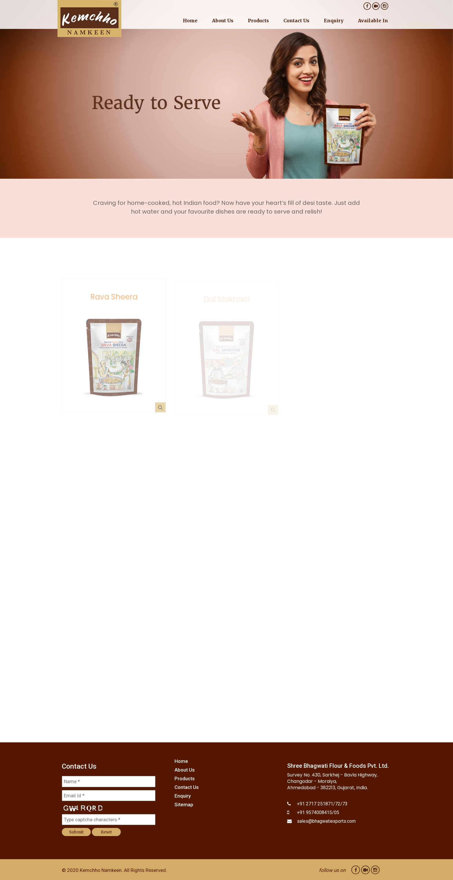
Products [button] (258, 20)
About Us (222, 20)
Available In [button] (373, 20)
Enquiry (334, 20)
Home (190, 20)
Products (184, 778)
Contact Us (296, 20)
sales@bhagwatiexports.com (326, 821)
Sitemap (183, 804)
